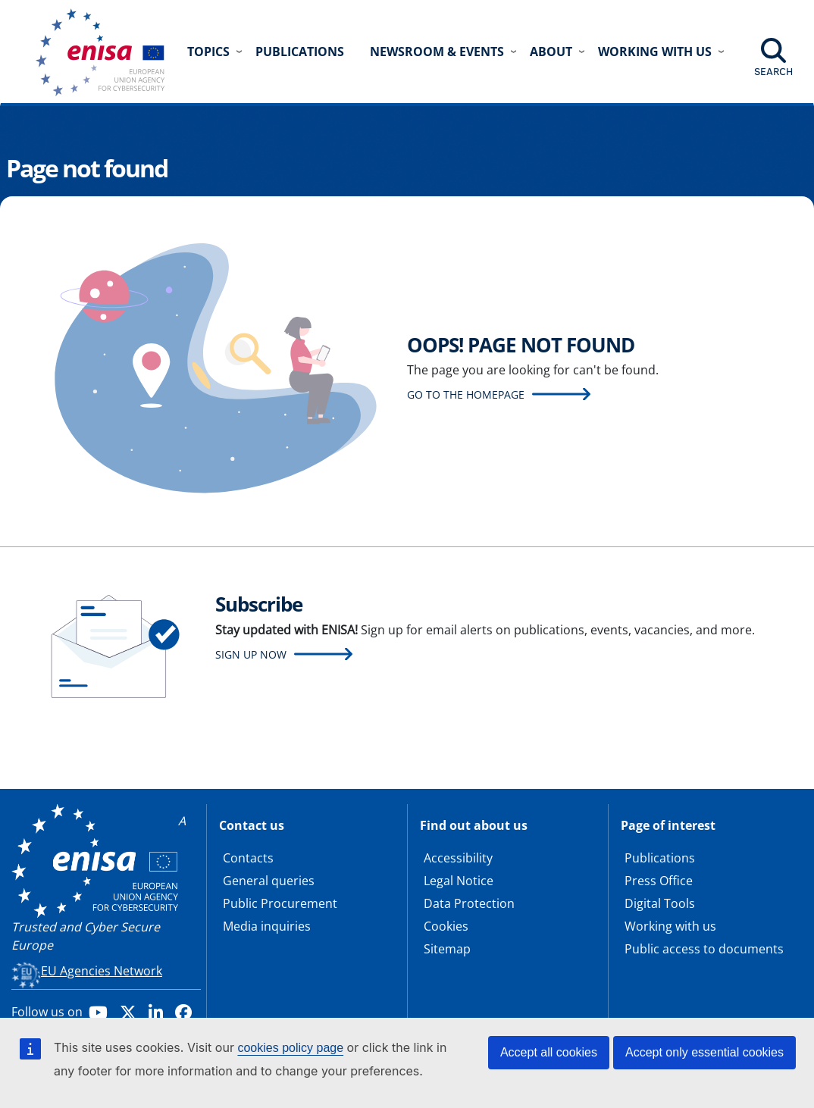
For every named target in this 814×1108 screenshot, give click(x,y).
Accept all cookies (548, 1052)
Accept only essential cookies (704, 1052)
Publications (299, 51)
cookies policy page (290, 1047)
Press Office (659, 880)
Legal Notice (458, 880)
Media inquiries (267, 926)
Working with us (670, 926)
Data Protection (469, 903)
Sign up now (250, 654)
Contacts (248, 858)
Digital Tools (660, 903)
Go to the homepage (465, 394)
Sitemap (447, 949)
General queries (269, 880)
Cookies (446, 926)
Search (773, 71)
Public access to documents (704, 949)
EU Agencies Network (101, 970)
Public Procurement (280, 903)
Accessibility (458, 858)
